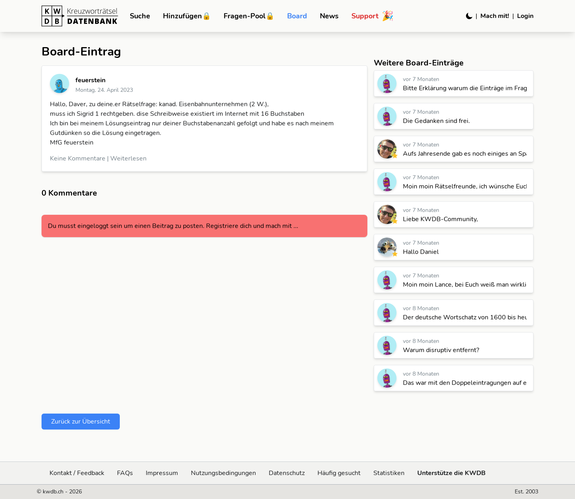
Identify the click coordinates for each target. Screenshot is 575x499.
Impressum (162, 473)
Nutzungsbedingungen (223, 473)
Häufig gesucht (339, 473)
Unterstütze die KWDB (451, 473)
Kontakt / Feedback (77, 473)
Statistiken (388, 473)
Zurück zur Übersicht (80, 421)
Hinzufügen (187, 16)
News (329, 16)
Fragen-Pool (249, 16)
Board (297, 16)
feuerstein (90, 80)
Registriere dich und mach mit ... (252, 226)
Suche (140, 16)
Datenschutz (287, 473)
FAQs (125, 473)
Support (372, 16)
